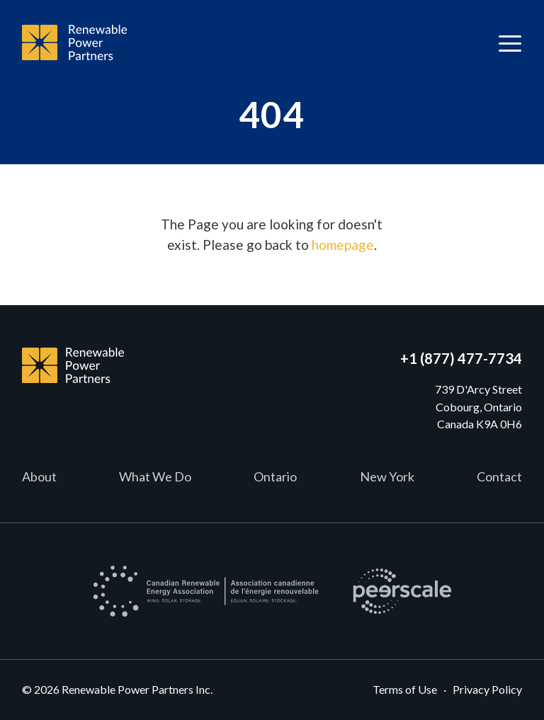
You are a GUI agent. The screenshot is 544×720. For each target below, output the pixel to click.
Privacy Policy (487, 689)
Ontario (275, 476)
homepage (343, 244)
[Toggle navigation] (510, 43)
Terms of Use (405, 689)
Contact (499, 476)
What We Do (155, 476)
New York (387, 476)
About (39, 476)
